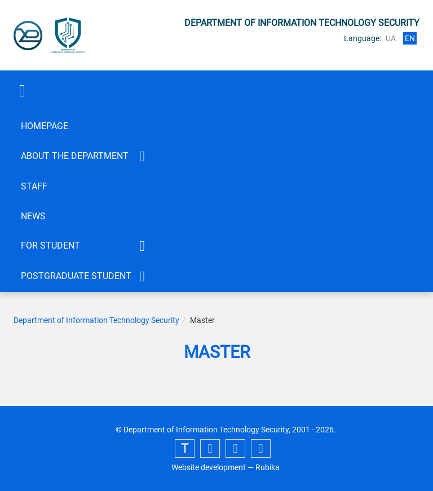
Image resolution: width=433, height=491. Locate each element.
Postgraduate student (76, 276)
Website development (208, 467)
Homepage (44, 126)
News (33, 216)
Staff (34, 186)
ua (391, 38)
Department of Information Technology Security (96, 320)
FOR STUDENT (50, 245)
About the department (75, 156)
